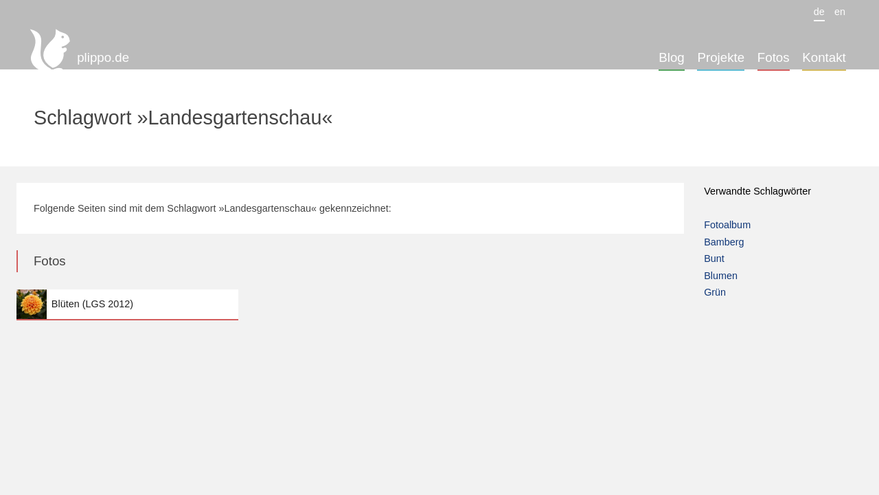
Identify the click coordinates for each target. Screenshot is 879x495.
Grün (715, 292)
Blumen (721, 275)
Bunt (714, 258)
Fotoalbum (727, 224)
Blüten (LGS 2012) (127, 304)
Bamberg (724, 242)
